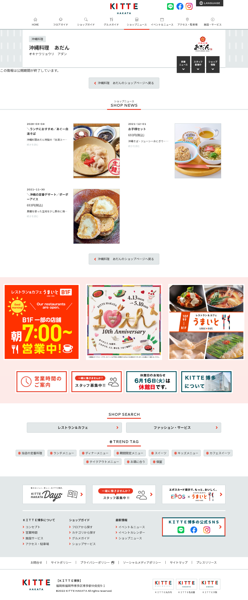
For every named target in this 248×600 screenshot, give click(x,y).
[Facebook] (179, 6)
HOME (35, 24)
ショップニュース (137, 24)
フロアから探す (82, 527)
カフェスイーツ (220, 453)
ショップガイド (86, 24)
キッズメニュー (188, 453)
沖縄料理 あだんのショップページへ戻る (126, 83)
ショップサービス (84, 544)
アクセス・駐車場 (187, 24)
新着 (183, 63)
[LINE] (170, 6)
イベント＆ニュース (162, 24)
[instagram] (189, 6)
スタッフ (198, 63)
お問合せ (36, 562)
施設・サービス (213, 24)
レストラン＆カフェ (73, 427)
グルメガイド (111, 24)
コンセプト (33, 527)
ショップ (213, 63)
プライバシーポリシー (97, 562)
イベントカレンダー (132, 532)
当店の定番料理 (32, 453)
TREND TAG (126, 441)
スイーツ (160, 453)
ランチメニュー (63, 453)
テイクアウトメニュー (104, 462)
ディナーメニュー (97, 453)
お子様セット (137, 129)
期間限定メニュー (131, 453)
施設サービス (34, 538)
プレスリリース (206, 562)
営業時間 (31, 532)
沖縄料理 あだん (49, 47)
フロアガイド (60, 24)
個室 (159, 462)
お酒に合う (137, 462)
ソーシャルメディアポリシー (142, 562)
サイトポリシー (61, 562)
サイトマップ (179, 562)
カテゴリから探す (84, 532)
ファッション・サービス (172, 427)
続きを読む (32, 144)
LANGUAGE (211, 3)
